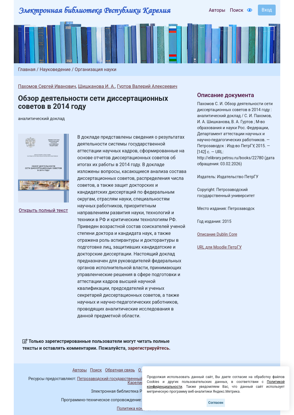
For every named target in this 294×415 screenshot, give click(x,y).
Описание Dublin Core (217, 234)
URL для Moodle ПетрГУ (219, 247)
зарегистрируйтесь (148, 348)
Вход (267, 10)
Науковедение (55, 69)
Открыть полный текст (43, 210)
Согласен (215, 403)
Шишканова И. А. (96, 86)
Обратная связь (120, 370)
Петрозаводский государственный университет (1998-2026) (133, 378)
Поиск (236, 10)
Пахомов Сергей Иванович (47, 86)
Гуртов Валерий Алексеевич (147, 86)
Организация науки (95, 69)
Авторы (217, 10)
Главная (27, 69)
